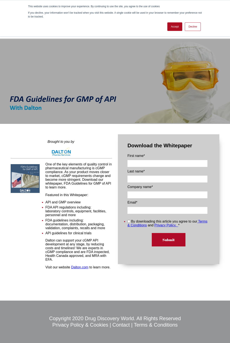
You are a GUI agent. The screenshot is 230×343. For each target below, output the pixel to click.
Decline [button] (192, 26)
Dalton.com (79, 267)
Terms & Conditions (156, 325)
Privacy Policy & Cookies (81, 325)
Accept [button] (175, 26)
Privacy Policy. (166, 225)
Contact (121, 325)
